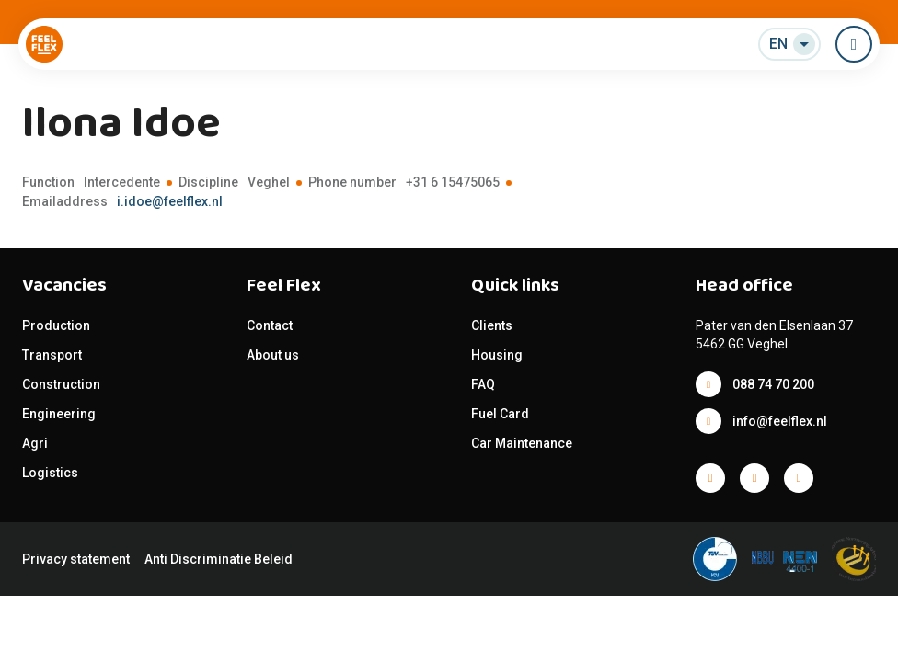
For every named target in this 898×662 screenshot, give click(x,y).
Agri (35, 443)
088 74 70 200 (773, 384)
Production (56, 325)
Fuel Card (500, 413)
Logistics (50, 472)
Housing (497, 355)
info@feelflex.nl (779, 421)
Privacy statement (76, 559)
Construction (61, 384)
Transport (52, 355)
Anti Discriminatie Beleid (218, 559)
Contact (270, 325)
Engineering (59, 413)
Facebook (710, 478)
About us (273, 355)
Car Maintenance (521, 443)
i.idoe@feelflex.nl (170, 201)
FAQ (483, 384)
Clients (491, 325)
